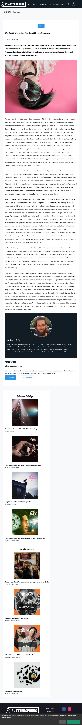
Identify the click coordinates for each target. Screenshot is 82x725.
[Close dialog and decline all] (80, 714)
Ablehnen (63, 722)
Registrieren (27, 377)
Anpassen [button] (4, 722)
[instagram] (69, 709)
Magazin (31, 4)
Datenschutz (49, 711)
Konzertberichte (56, 4)
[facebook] (64, 709)
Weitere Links (50, 708)
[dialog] (41, 719)
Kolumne (41, 26)
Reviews (43, 4)
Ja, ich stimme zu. (73, 722)
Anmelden (10, 377)
